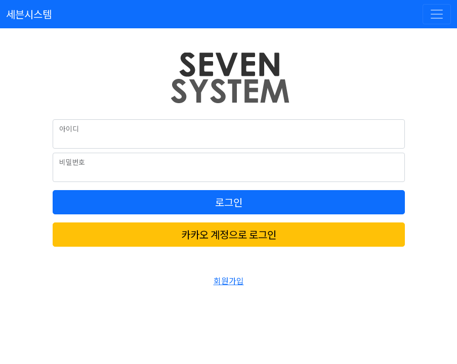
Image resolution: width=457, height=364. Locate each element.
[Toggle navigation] (437, 14)
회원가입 (229, 281)
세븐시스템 (29, 14)
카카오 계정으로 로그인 (228, 234)
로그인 (228, 202)
